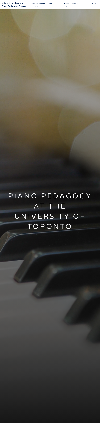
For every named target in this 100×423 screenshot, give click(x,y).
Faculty (93, 3)
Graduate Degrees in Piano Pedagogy (41, 4)
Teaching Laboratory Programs (71, 4)
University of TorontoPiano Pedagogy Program (14, 4)
